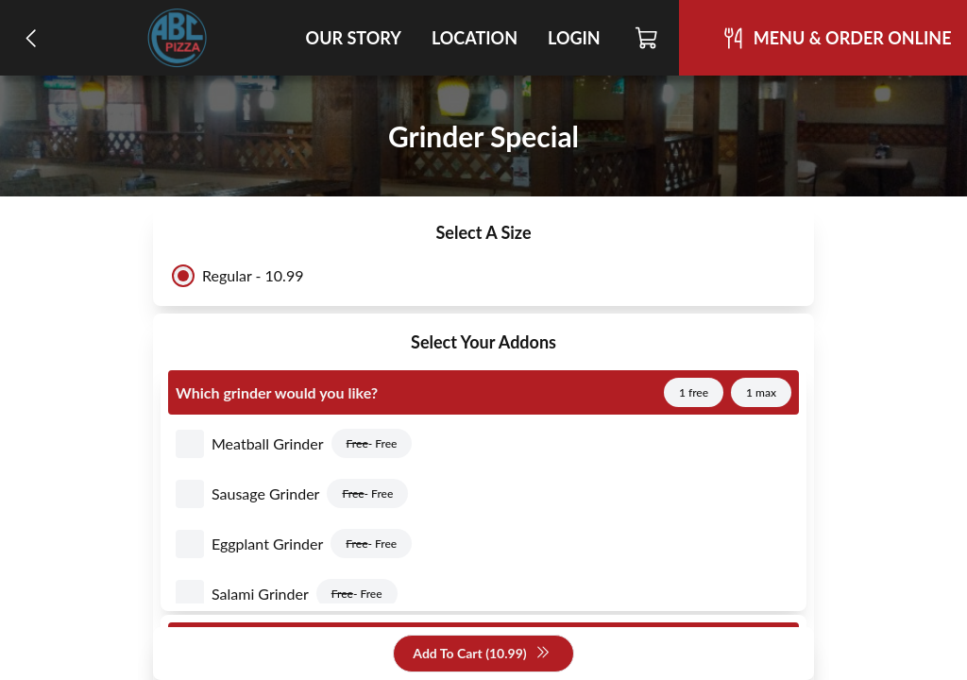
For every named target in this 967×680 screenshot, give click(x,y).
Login (574, 37)
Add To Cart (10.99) (481, 654)
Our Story (353, 37)
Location (474, 37)
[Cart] (647, 38)
